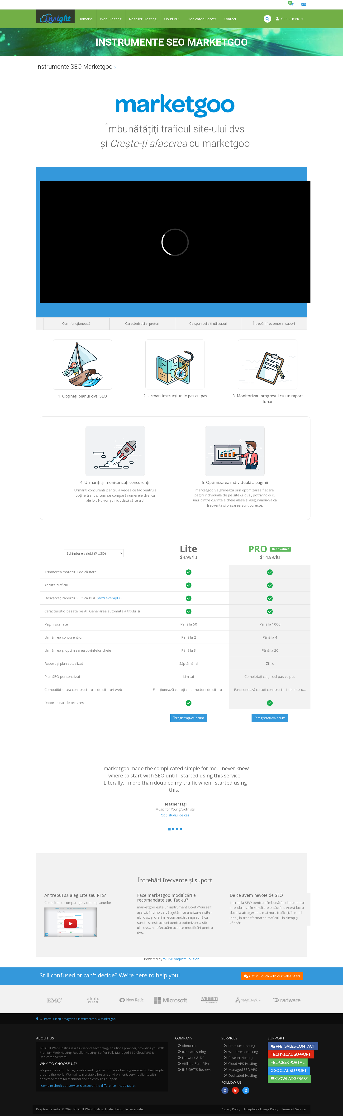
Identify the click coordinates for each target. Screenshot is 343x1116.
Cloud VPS (172, 18)
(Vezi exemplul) (109, 598)
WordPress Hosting (241, 1051)
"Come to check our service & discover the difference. (78, 1085)
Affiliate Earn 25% (193, 1063)
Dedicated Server (202, 18)
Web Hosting (111, 18)
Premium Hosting (239, 1045)
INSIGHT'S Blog (191, 1051)
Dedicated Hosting (240, 1075)
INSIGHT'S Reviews (194, 1069)
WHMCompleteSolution (181, 959)
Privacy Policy (230, 1109)
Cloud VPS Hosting (240, 1063)
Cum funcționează (76, 323)
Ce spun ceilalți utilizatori (208, 323)
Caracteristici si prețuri (142, 323)
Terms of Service (293, 1109)
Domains (85, 18)
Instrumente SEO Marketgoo (97, 1019)
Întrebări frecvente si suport (274, 323)
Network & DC (191, 1057)
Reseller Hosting (143, 18)
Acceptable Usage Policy (260, 1109)
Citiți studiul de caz (175, 815)
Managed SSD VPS (240, 1069)
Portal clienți (52, 1019)
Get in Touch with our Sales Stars (272, 976)
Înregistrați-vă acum (188, 718)
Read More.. (127, 1085)
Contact (230, 18)
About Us (186, 1045)
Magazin (69, 1019)
